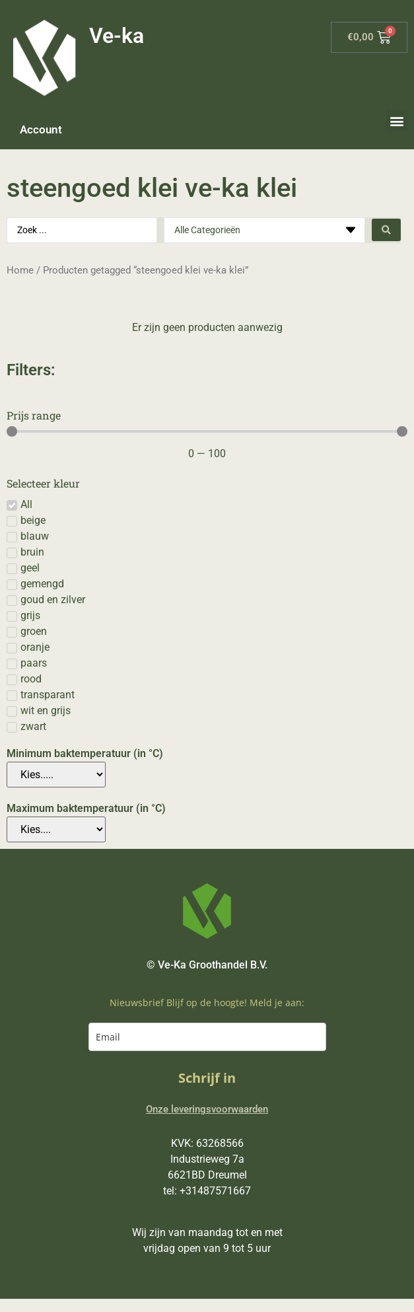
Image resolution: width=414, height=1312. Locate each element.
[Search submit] (386, 230)
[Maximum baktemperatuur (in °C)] (56, 829)
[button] (396, 120)
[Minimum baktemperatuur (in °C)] (56, 774)
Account (41, 129)
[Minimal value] (207, 431)
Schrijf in (207, 1078)
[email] (207, 1037)
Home (20, 270)
